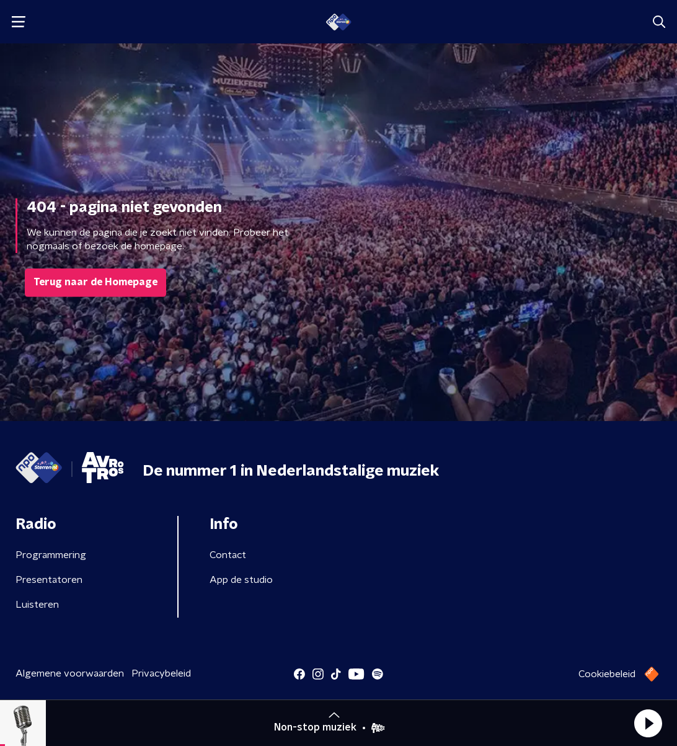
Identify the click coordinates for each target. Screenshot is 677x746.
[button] (648, 723)
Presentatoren (48, 580)
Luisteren (37, 605)
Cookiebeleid (606, 674)
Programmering (50, 555)
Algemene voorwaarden (69, 673)
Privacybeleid (161, 673)
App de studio (241, 580)
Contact (228, 555)
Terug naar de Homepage (95, 282)
